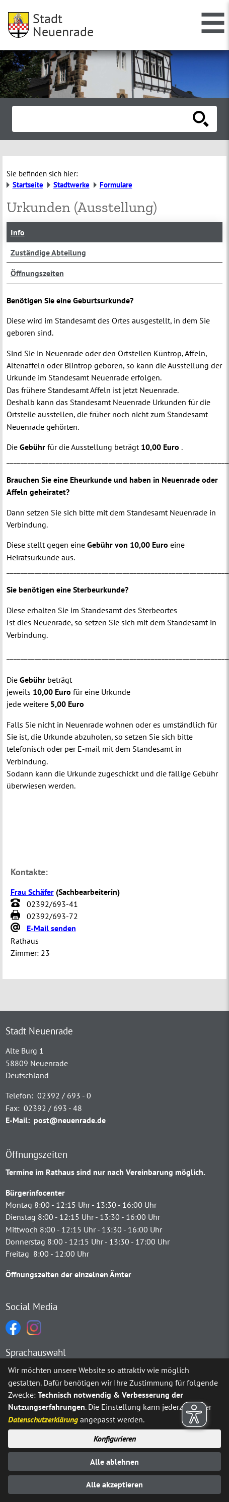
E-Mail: (18, 1120)
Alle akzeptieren (114, 1484)
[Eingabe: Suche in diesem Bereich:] (103, 119)
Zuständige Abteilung (48, 252)
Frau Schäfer (32, 892)
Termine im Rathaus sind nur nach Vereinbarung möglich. (105, 1172)
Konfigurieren (115, 1438)
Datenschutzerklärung (43, 1419)
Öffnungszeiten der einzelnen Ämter (68, 1274)
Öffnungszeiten (37, 273)
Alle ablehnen (114, 1462)
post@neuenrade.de (70, 1120)
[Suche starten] (201, 119)
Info (18, 232)
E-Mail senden (51, 928)
